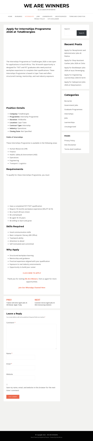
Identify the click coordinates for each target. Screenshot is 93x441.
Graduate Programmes (73, 109)
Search (67, 29)
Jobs (38, 16)
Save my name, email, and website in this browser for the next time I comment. (30, 388)
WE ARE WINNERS (46, 6)
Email (9, 364)
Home (10, 16)
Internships (29, 16)
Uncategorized (60, 16)
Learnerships (47, 16)
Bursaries (18, 16)
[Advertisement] (32, 47)
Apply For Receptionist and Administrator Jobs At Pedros (75, 53)
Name (9, 353)
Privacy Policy (39, 19)
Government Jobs (71, 105)
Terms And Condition (77, 16)
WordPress (59, 437)
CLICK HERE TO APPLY (32, 273)
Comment (10, 323)
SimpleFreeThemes (44, 437)
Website (9, 374)
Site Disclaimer (53, 19)
